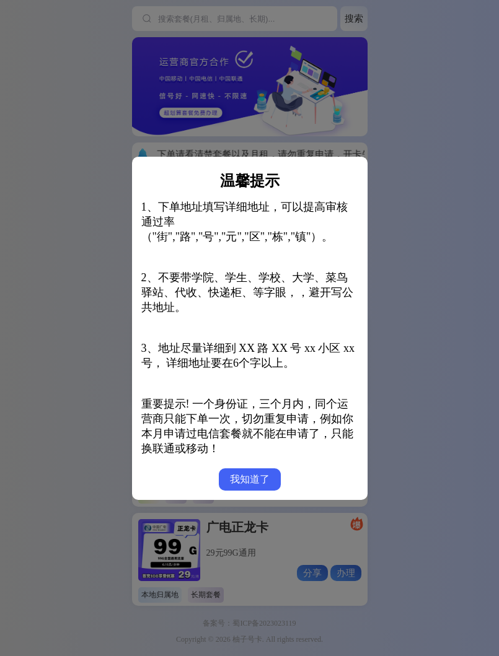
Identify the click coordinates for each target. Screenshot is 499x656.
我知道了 (250, 479)
